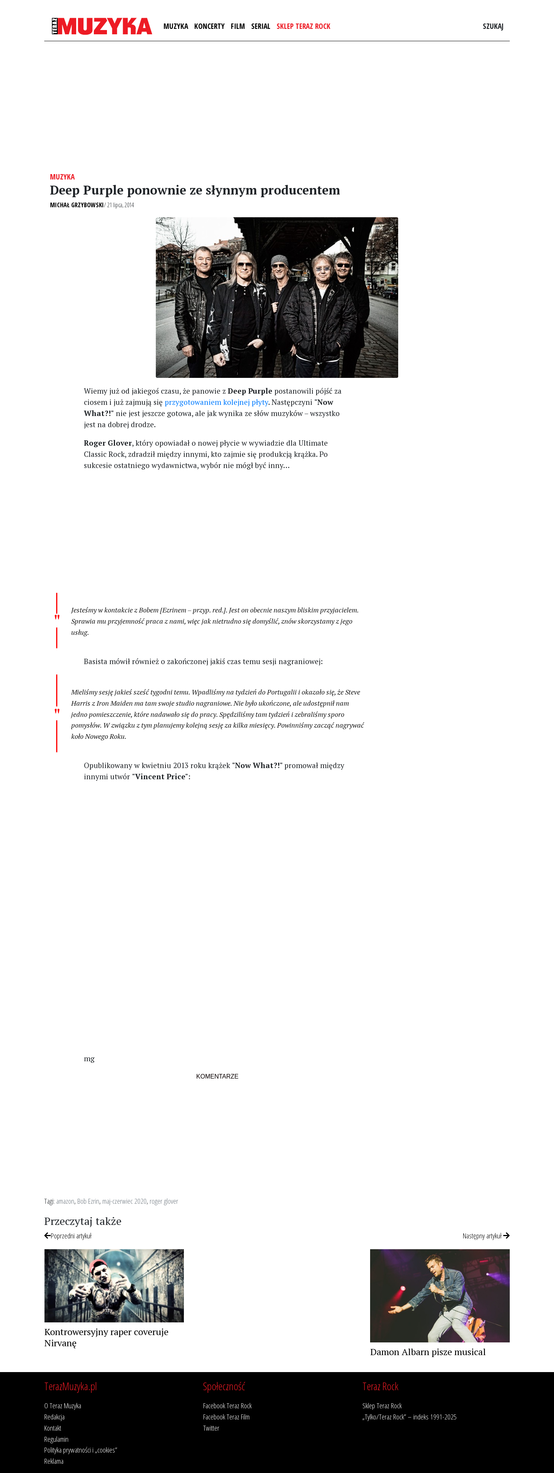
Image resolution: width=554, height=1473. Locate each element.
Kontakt (52, 1428)
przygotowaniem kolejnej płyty (216, 402)
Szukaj (493, 26)
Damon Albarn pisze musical (428, 1351)
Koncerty (209, 26)
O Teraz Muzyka (62, 1405)
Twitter (211, 1428)
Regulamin (56, 1439)
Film (238, 26)
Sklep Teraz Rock (303, 26)
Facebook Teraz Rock (227, 1405)
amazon (65, 1201)
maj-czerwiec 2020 (124, 1201)
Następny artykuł (486, 1235)
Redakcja (54, 1416)
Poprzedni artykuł (68, 1235)
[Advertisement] (277, 107)
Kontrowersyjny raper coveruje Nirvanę (106, 1337)
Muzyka (176, 26)
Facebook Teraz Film (226, 1416)
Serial (260, 26)
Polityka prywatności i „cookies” (80, 1449)
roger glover (164, 1201)
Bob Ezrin (88, 1201)
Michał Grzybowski (77, 205)
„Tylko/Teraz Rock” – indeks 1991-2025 (409, 1416)
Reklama (53, 1461)
